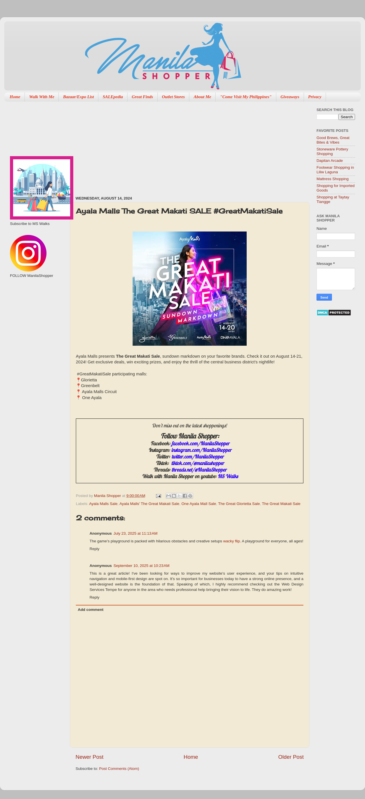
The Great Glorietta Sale (239, 504)
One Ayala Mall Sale (198, 504)
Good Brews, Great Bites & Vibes (333, 140)
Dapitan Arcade (330, 160)
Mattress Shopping (333, 179)
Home (15, 96)
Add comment (91, 609)
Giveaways (290, 96)
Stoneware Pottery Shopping (332, 151)
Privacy (315, 96)
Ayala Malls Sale (103, 504)
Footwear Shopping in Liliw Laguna (335, 169)
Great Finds (142, 96)
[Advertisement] (148, 146)
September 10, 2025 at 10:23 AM (141, 565)
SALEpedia (113, 96)
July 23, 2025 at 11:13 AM (135, 533)
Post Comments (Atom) (119, 768)
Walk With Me (41, 96)
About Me (202, 96)
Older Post (291, 757)
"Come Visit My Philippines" (245, 96)
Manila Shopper (108, 496)
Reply (95, 549)
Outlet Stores (173, 96)
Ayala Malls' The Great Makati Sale (149, 504)
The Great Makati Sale (281, 504)
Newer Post (90, 757)
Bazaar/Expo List (78, 96)
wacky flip (231, 541)
